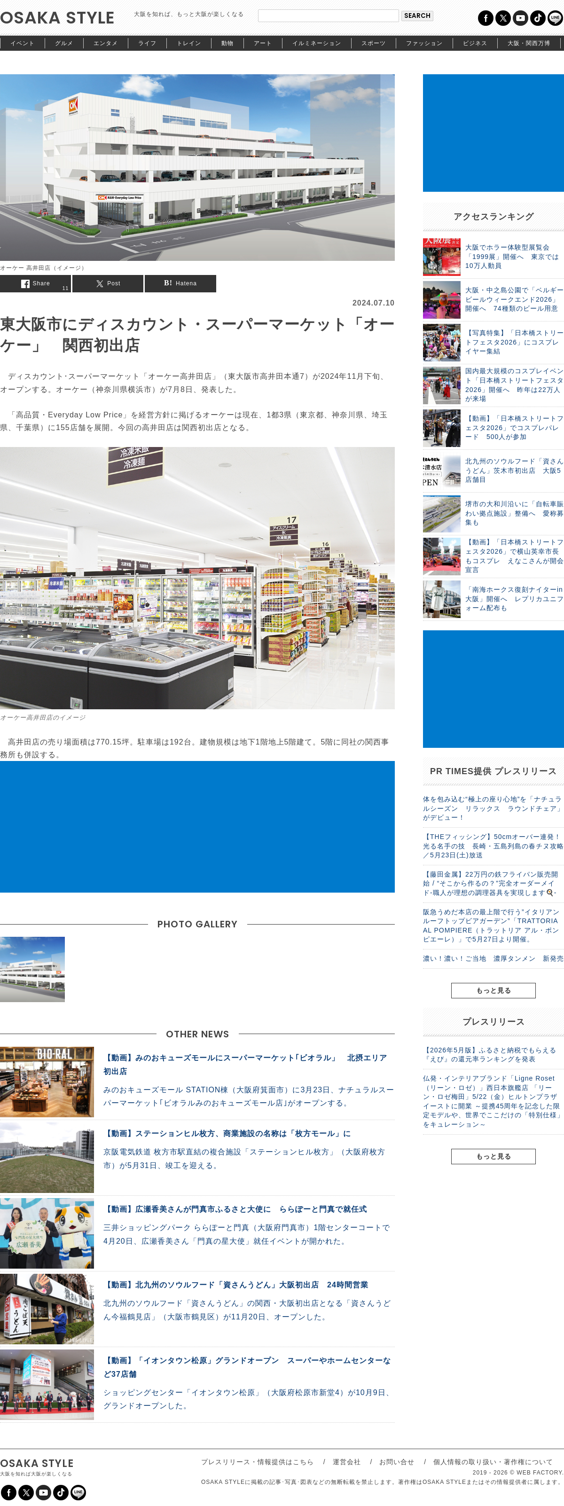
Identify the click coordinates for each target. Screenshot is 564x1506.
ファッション (424, 43)
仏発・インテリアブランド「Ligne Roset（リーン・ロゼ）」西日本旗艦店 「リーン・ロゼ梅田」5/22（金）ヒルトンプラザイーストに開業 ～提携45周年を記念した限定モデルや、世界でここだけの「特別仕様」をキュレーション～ (493, 1101)
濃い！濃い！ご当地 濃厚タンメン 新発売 (493, 958)
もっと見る (493, 990)
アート (263, 43)
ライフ (147, 43)
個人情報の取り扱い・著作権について (493, 1462)
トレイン (189, 43)
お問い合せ (397, 1462)
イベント (22, 43)
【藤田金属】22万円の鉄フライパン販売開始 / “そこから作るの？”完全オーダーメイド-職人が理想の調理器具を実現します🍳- (490, 883)
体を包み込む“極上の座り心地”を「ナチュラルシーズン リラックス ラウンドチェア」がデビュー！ (493, 808)
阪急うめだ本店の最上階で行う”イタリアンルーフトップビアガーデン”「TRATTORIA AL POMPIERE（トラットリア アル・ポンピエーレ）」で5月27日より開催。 (491, 925)
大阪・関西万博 (529, 43)
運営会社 (347, 1462)
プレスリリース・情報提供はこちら (257, 1462)
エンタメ (106, 43)
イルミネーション (316, 43)
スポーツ (373, 43)
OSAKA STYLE (57, 18)
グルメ (64, 43)
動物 (227, 43)
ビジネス (475, 43)
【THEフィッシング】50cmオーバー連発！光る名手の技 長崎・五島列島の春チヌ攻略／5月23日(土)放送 (493, 846)
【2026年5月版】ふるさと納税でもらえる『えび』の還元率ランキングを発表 (489, 1054)
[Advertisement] (197, 827)
